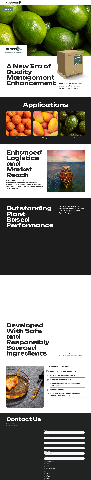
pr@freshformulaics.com (12, 425)
